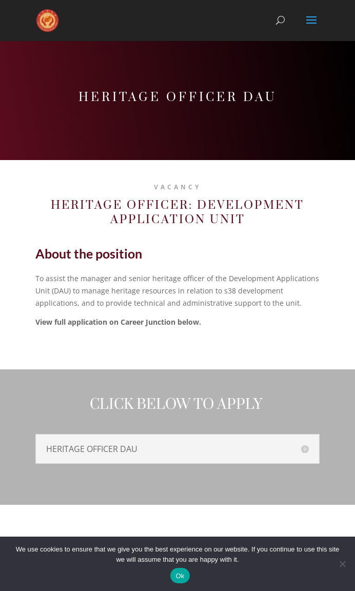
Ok (179, 576)
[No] (342, 564)
